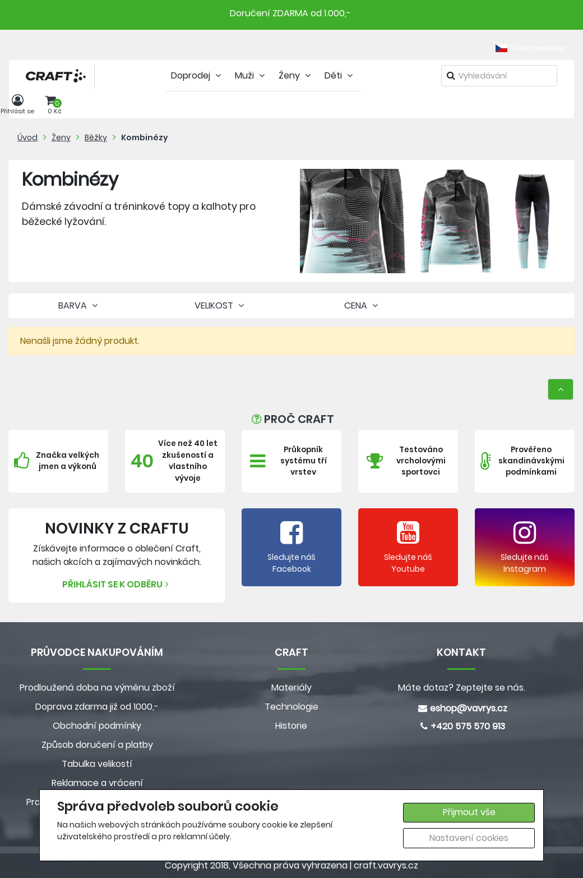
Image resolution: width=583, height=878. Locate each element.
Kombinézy (144, 137)
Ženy (61, 137)
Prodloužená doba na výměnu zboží (97, 687)
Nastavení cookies (468, 837)
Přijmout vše (469, 812)
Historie (291, 725)
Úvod (27, 137)
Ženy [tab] (296, 75)
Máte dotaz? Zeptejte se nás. (461, 687)
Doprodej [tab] (197, 75)
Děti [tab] (340, 75)
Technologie (291, 706)
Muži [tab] (251, 75)
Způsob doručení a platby (97, 744)
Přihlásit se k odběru (117, 584)
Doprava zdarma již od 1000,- (97, 706)
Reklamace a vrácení (97, 782)
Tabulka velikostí (97, 763)
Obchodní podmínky (97, 725)
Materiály (291, 687)
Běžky (96, 137)
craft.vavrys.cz (386, 865)
